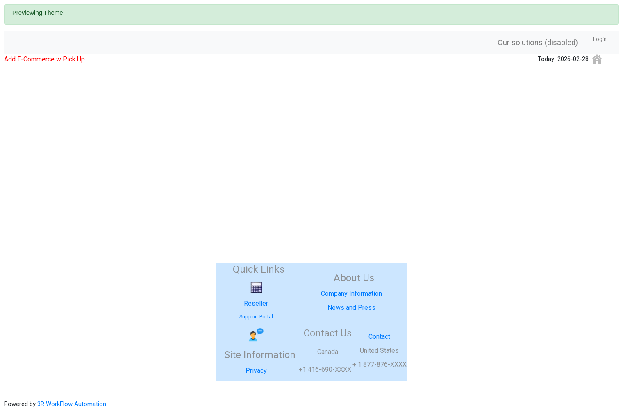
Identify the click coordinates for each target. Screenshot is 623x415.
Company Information (351, 294)
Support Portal (256, 317)
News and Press (351, 307)
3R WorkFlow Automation (71, 404)
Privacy (256, 370)
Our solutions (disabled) (538, 42)
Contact (379, 337)
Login (600, 39)
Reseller (256, 303)
